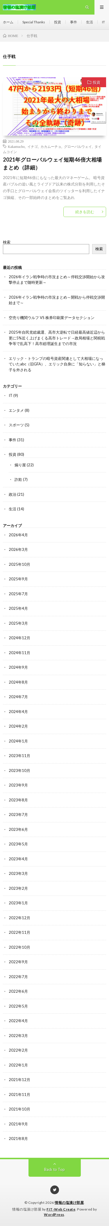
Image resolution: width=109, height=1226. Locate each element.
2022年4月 (18, 1020)
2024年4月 (18, 711)
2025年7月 (18, 593)
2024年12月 (19, 637)
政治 (12, 494)
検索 (6, 242)
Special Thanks (33, 22)
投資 (57, 22)
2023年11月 (19, 755)
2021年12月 (19, 1079)
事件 (73, 22)
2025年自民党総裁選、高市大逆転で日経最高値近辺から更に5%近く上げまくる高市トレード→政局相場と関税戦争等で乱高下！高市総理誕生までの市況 (57, 338)
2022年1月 (18, 1065)
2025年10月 (19, 564)
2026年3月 (18, 549)
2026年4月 (18, 535)
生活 (89, 22)
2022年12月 (19, 917)
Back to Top (54, 1169)
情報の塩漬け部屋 (69, 1202)
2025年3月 (18, 623)
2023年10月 (19, 770)
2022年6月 (18, 991)
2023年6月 (18, 829)
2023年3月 (18, 873)
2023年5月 (18, 844)
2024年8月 (18, 682)
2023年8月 (18, 800)
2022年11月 (19, 932)
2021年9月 (18, 1124)
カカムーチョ (50, 146)
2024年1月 (18, 741)
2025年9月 (18, 579)
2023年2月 (18, 888)
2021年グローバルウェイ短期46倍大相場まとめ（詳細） (52, 163)
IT (103, 22)
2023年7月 (18, 814)
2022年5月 (18, 1006)
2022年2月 (18, 1050)
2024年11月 (19, 652)
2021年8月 (18, 1138)
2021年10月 (19, 1109)
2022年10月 (19, 947)
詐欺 (18, 479)
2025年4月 (18, 608)
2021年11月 (19, 1094)
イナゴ (32, 146)
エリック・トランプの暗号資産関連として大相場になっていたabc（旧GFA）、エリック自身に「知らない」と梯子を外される (57, 364)
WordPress (54, 1214)
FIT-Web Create (61, 1209)
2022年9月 (18, 961)
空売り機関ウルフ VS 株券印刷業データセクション (51, 317)
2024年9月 (18, 667)
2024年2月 (18, 726)
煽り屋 (20, 465)
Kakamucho (16, 146)
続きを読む (84, 211)
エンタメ (16, 410)
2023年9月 (18, 785)
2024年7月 (18, 696)
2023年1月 (18, 903)
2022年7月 (18, 976)
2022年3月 (18, 1035)
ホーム (8, 22)
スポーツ (16, 425)
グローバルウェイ (78, 146)
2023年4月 (18, 859)
